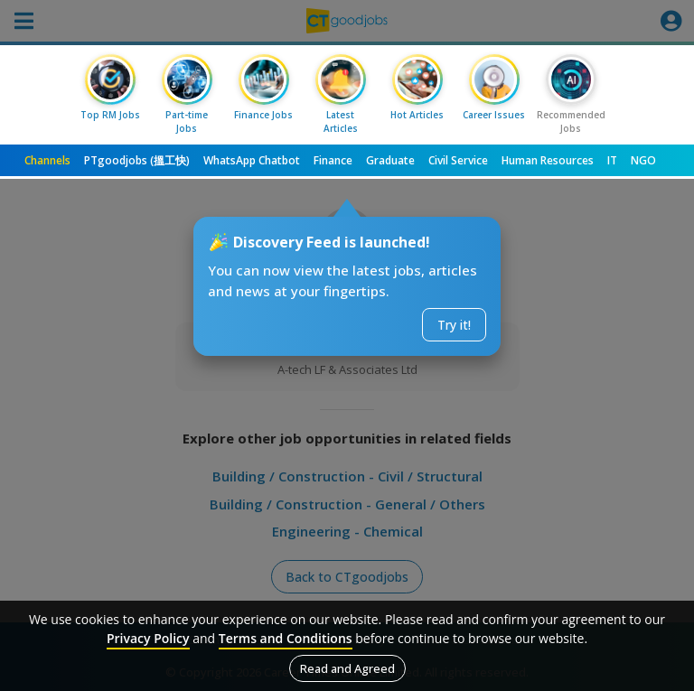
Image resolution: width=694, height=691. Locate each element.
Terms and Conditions (285, 638)
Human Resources (548, 160)
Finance (333, 160)
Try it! (454, 324)
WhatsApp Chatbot (251, 160)
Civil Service (458, 160)
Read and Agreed (347, 668)
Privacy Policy (148, 638)
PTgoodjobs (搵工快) (137, 160)
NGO (643, 160)
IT (612, 160)
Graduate (390, 160)
